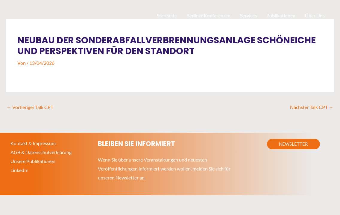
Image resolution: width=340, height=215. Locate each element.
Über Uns (315, 15)
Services (248, 15)
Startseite (167, 15)
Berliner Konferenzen (208, 15)
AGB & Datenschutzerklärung (41, 152)
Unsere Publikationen (32, 161)
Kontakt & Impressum (33, 143)
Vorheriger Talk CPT (30, 107)
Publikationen (280, 15)
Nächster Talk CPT (311, 107)
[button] (293, 144)
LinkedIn (19, 170)
